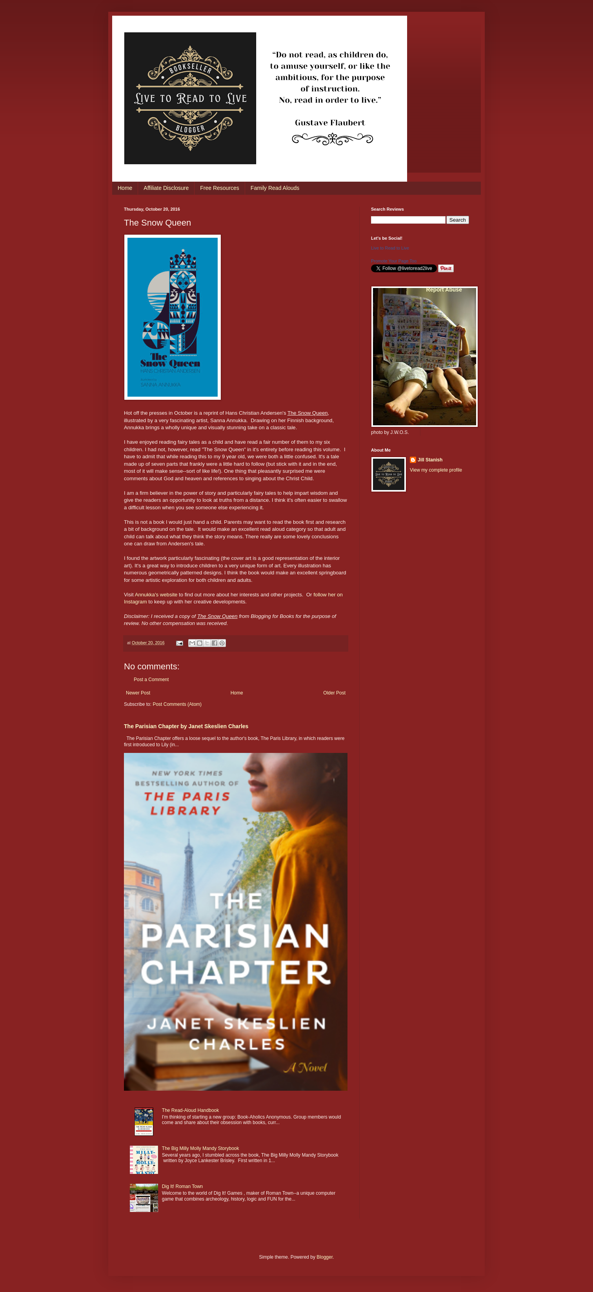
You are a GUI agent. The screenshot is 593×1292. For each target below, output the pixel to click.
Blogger (325, 1257)
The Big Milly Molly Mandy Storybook (200, 1148)
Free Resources (219, 188)
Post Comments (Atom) (177, 704)
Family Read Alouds (275, 188)
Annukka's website (157, 595)
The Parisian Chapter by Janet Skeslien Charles (186, 726)
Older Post (334, 693)
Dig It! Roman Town (182, 1186)
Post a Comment (151, 679)
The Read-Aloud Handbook (190, 1110)
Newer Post (138, 693)
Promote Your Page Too (394, 261)
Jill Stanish (430, 460)
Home (125, 188)
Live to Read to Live (390, 248)
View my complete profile (436, 470)
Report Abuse (444, 289)
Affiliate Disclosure (166, 188)
